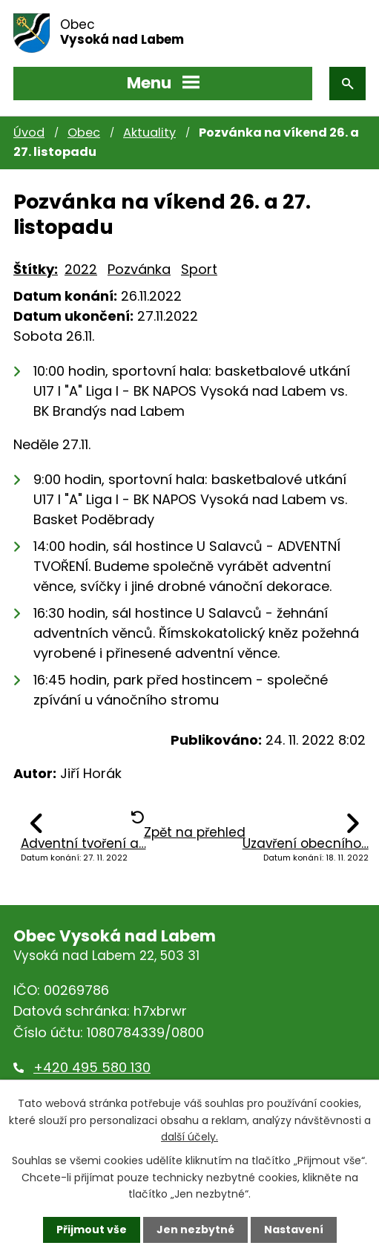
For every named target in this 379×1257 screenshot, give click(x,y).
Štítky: (35, 269)
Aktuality (149, 132)
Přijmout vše (91, 1229)
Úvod (29, 132)
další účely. (189, 1136)
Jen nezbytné (195, 1229)
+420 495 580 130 (92, 1067)
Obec (83, 132)
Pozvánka (139, 269)
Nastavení (293, 1229)
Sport (199, 269)
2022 (81, 269)
